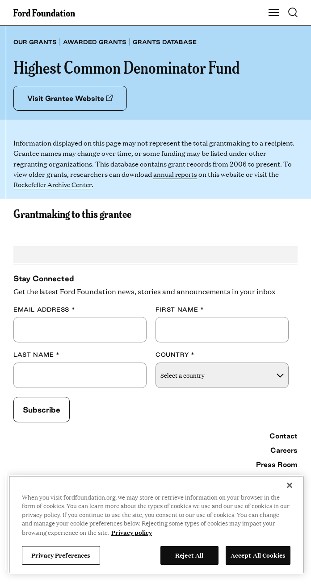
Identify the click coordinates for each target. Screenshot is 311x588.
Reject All (189, 554)
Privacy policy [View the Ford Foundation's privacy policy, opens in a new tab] (131, 532)
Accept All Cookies (258, 554)
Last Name (36, 355)
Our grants (35, 42)
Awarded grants (94, 42)
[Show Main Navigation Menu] (274, 13)
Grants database (165, 42)
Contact (283, 436)
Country (175, 355)
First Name (180, 309)
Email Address (44, 309)
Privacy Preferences (60, 554)
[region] (156, 524)
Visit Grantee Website (71, 98)
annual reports (176, 174)
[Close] (289, 485)
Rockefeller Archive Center (55, 184)
